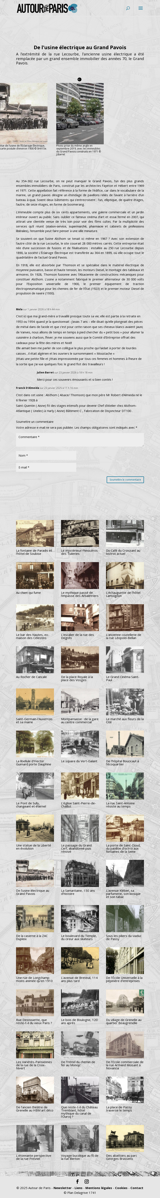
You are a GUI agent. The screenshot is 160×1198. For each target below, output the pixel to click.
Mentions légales (98, 1188)
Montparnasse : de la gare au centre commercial (80, 720)
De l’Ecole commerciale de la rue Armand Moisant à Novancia (125, 1065)
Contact (136, 1188)
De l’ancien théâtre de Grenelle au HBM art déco (34, 1108)
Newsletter (63, 1188)
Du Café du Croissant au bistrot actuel (123, 552)
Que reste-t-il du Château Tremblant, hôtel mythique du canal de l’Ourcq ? (79, 1112)
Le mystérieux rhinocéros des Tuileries (79, 552)
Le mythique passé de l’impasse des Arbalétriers (80, 594)
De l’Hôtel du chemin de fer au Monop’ (78, 1063)
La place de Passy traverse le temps (119, 1108)
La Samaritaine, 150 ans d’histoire (78, 892)
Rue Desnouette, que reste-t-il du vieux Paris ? (34, 1021)
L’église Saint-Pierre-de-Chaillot (78, 804)
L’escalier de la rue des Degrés (77, 636)
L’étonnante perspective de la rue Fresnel (33, 1157)
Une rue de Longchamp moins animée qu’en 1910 (34, 979)
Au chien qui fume (28, 592)
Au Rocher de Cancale (31, 677)
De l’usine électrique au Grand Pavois (32, 892)
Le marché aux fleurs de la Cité (125, 720)
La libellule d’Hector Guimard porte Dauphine (33, 762)
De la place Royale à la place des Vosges (77, 678)
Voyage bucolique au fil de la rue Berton (79, 1157)
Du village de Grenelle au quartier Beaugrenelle (123, 1021)
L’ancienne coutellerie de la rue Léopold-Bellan (123, 636)
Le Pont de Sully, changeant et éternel (31, 804)
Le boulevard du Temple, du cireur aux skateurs (79, 937)
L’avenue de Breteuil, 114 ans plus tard (79, 979)
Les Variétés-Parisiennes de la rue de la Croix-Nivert (34, 1065)
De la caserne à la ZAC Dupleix (32, 937)
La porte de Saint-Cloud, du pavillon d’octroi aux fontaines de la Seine (123, 848)
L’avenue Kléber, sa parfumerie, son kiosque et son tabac (123, 893)
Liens (78, 1188)
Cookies (121, 1188)
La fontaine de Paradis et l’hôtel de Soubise (34, 552)
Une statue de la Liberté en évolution (33, 846)
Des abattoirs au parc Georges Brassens (121, 1157)
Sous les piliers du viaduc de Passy (123, 937)
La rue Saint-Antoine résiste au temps (120, 804)
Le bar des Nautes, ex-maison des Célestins (32, 636)
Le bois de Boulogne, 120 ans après (79, 1021)
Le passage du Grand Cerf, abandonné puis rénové (76, 848)
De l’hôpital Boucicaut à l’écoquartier (122, 762)
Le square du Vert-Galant (79, 761)
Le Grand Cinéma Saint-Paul (122, 678)
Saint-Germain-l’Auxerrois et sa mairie (34, 720)
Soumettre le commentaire (125, 479)
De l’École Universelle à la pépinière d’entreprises (124, 979)
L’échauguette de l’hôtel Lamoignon (123, 594)
